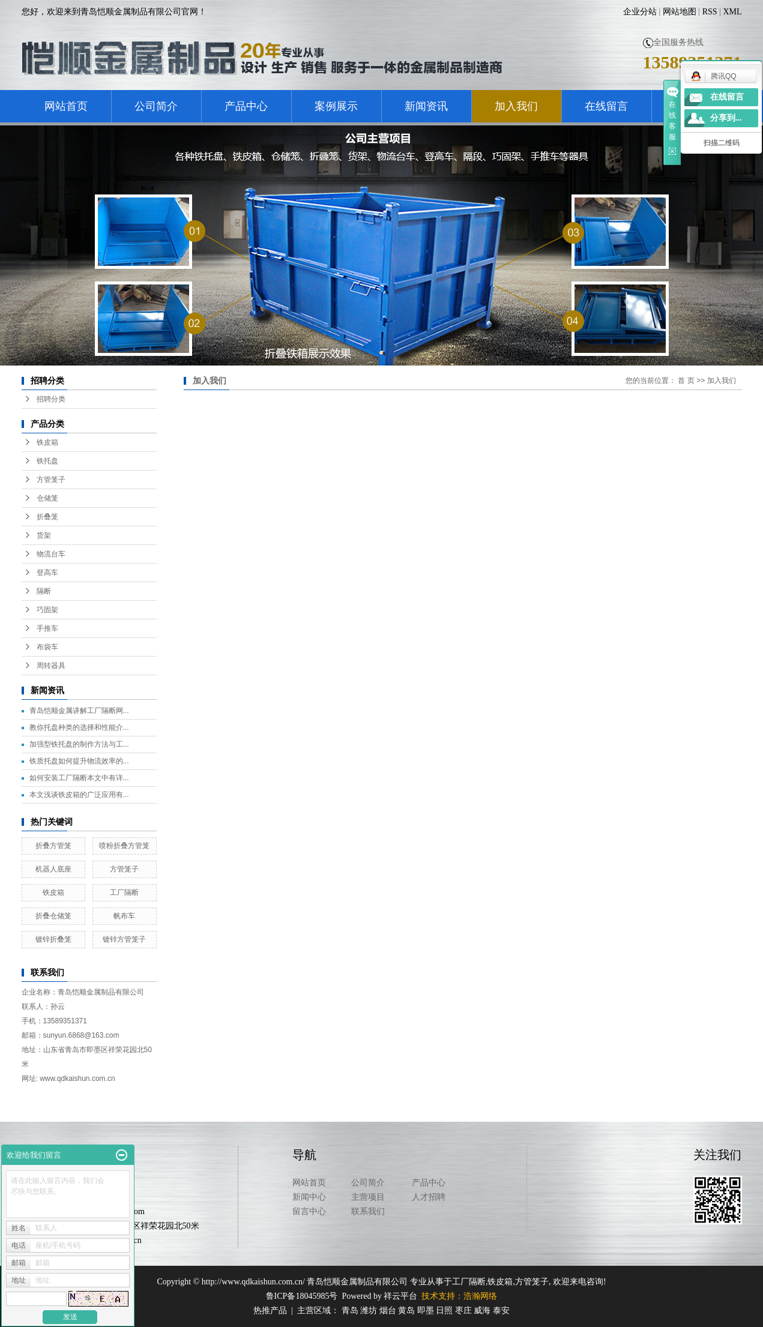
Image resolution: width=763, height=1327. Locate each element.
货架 (44, 535)
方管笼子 (51, 479)
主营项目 (368, 1197)
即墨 (425, 1310)
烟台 (387, 1310)
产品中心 (246, 106)
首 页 (686, 380)
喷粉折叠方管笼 (124, 845)
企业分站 (640, 11)
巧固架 (47, 610)
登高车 (47, 572)
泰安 (501, 1310)
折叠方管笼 (53, 845)
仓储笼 (47, 498)
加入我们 (516, 106)
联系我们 (368, 1211)
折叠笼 (47, 517)
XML (732, 11)
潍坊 (368, 1310)
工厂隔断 (124, 892)
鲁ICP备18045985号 (302, 1296)
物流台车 (51, 554)
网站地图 (679, 11)
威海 (482, 1310)
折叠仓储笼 (53, 916)
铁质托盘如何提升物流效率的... (79, 761)
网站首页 (66, 106)
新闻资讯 (426, 106)
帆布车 (124, 916)
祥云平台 (400, 1296)
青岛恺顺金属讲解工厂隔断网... (79, 710)
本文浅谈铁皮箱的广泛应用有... (79, 794)
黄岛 (406, 1310)
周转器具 (51, 665)
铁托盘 (47, 461)
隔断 (44, 591)
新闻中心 (309, 1197)
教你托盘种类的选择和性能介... (79, 727)
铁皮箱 (47, 442)
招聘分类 (51, 399)
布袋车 (47, 647)
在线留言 (606, 106)
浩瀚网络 (480, 1296)
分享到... (726, 117)
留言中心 (309, 1211)
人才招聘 (428, 1197)
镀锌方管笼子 (124, 939)
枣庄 (463, 1310)
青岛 (350, 1310)
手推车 (47, 628)
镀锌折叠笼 (53, 939)
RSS (709, 11)
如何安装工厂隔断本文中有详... (79, 778)
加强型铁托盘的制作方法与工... (79, 744)
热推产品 (270, 1310)
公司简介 (156, 106)
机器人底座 (53, 869)
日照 (444, 1310)
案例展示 (336, 106)
